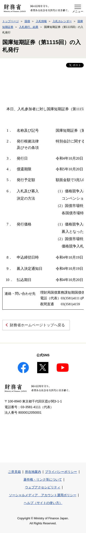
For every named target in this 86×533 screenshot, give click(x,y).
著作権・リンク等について (42, 479)
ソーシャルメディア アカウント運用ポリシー (42, 495)
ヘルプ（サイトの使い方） (43, 503)
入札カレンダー (62, 21)
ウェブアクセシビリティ (42, 487)
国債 (27, 21)
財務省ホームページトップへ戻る (37, 325)
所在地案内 (33, 472)
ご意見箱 (14, 472)
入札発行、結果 (28, 27)
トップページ (10, 21)
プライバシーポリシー (61, 472)
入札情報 (41, 21)
